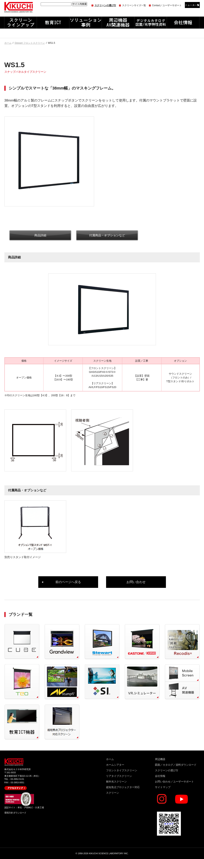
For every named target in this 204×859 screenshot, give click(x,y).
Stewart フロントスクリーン (30, 43)
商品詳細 (40, 235)
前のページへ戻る (68, 582)
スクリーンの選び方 (105, 5)
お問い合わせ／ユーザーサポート (174, 781)
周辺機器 (160, 759)
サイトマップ (162, 787)
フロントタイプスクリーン (121, 770)
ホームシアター (115, 764)
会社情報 (160, 775)
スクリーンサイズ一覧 (134, 5)
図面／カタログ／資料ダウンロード (175, 764)
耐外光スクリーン (116, 781)
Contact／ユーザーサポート (167, 5)
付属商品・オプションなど (107, 235)
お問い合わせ (136, 582)
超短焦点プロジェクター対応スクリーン (123, 790)
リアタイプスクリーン (119, 775)
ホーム (8, 43)
